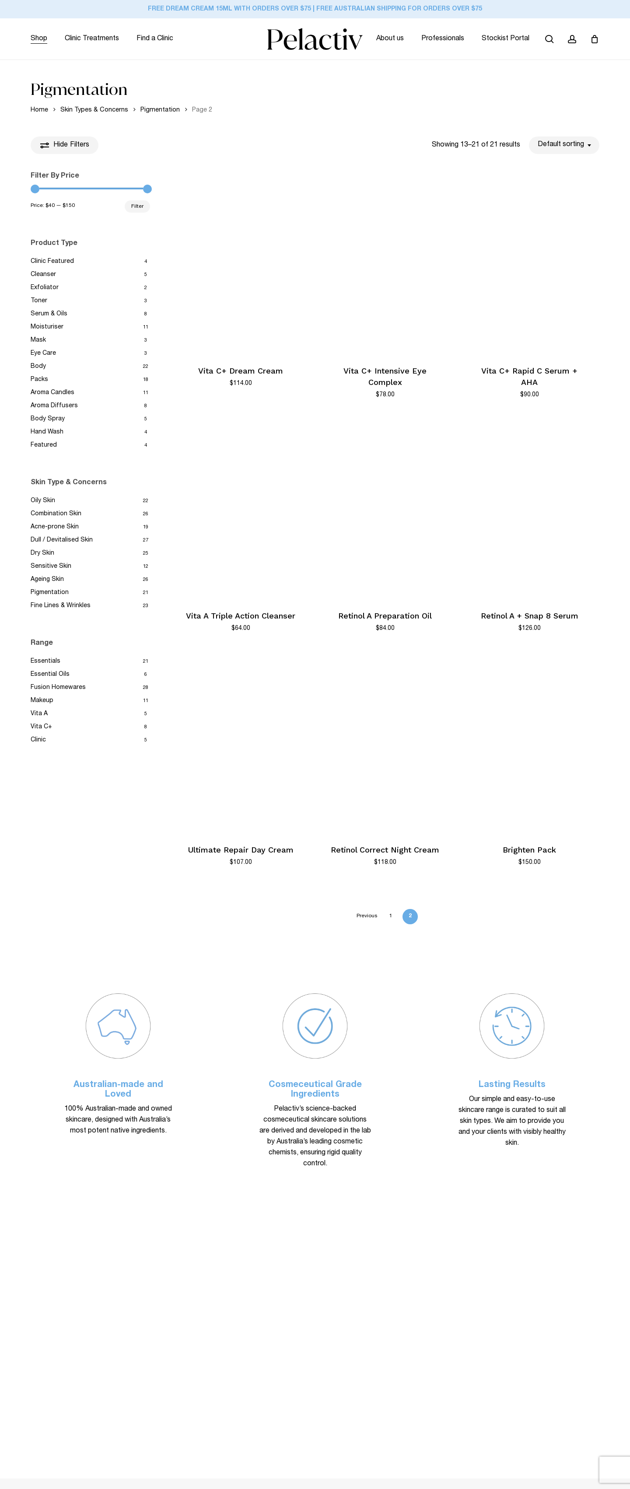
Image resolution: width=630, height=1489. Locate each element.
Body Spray (48, 419)
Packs (39, 380)
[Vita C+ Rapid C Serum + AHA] (529, 263)
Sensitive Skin (51, 566)
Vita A (39, 714)
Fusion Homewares (58, 688)
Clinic (38, 740)
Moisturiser (47, 327)
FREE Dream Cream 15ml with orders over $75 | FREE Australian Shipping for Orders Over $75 (315, 9)
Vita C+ (41, 727)
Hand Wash (47, 432)
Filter (137, 206)
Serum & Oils (49, 314)
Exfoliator (45, 288)
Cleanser (43, 275)
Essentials (45, 661)
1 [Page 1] (390, 916)
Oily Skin (43, 501)
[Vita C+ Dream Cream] (240, 263)
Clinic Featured (52, 262)
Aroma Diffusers (54, 406)
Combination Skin (56, 514)
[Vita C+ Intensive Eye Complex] (385, 263)
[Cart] (594, 39)
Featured (44, 445)
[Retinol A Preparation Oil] (385, 509)
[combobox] (564, 145)
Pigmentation (160, 110)
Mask (38, 340)
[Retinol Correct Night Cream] (385, 742)
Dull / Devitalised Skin (62, 540)
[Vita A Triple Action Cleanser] (240, 509)
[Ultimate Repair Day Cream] (240, 742)
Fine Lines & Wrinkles (61, 606)
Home (39, 110)
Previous (367, 916)
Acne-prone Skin (55, 527)
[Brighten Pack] (529, 742)
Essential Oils (50, 674)
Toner (39, 301)
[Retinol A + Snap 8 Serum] (529, 509)
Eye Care (43, 353)
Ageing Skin (47, 580)
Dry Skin (42, 553)
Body (38, 367)
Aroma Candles (52, 393)
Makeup (42, 701)
